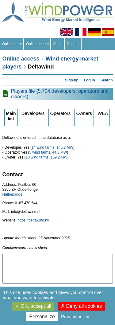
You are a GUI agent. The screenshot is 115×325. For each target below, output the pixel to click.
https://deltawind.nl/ (33, 220)
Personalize (42, 316)
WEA (103, 113)
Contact (73, 44)
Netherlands (12, 194)
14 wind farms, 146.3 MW (52, 147)
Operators (60, 113)
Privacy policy (75, 316)
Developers (33, 113)
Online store (12, 44)
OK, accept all (33, 306)
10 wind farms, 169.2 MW (46, 157)
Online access (37, 44)
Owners (84, 113)
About (58, 44)
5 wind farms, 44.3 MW (48, 152)
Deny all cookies (81, 306)
